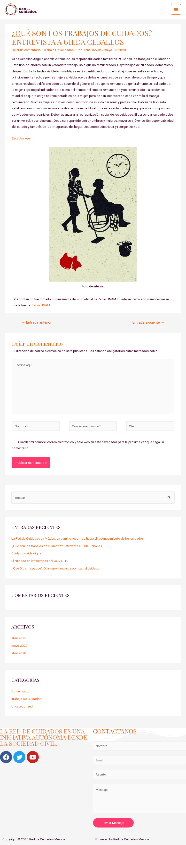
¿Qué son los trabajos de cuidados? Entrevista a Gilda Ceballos (56, 546)
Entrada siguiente (148, 322)
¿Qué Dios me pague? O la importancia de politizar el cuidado (55, 568)
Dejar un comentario (26, 50)
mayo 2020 (19, 645)
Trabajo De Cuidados (59, 50)
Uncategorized (22, 706)
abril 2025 (18, 638)
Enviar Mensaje (113, 823)
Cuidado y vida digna (26, 553)
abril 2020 (18, 653)
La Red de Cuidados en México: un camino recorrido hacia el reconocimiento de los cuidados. (77, 538)
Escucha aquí (21, 138)
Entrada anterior (37, 322)
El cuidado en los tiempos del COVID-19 (39, 561)
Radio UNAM (41, 305)
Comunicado (20, 691)
